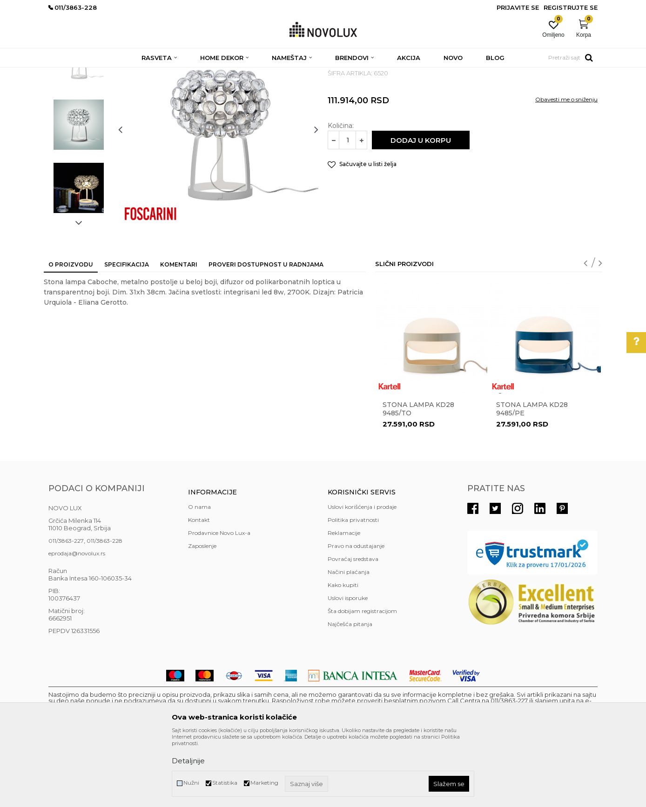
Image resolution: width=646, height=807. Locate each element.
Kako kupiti (343, 652)
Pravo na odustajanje (356, 613)
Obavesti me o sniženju (566, 166)
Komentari (178, 331)
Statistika (224, 782)
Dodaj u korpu (420, 207)
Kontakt (199, 587)
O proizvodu (70, 331)
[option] (78, 128)
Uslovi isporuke (348, 665)
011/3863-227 (66, 608)
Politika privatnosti (353, 587)
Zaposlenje (202, 613)
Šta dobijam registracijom (362, 678)
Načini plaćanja (349, 639)
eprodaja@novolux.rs (76, 620)
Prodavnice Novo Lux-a (219, 600)
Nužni (191, 782)
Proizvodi (98, 73)
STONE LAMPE (171, 73)
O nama (199, 574)
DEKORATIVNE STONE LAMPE (241, 73)
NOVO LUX (63, 73)
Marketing (264, 782)
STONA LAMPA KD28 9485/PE (532, 476)
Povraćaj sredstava (353, 626)
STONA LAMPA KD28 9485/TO (418, 476)
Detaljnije (188, 760)
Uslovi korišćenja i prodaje (362, 574)
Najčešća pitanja (350, 691)
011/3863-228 (104, 608)
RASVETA (131, 73)
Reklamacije (344, 600)
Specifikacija (126, 331)
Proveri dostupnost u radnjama (266, 331)
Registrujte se (571, 7)
